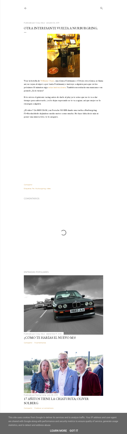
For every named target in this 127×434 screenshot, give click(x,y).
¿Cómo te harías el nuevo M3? (50, 337)
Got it (74, 430)
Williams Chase (47, 81)
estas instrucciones (57, 87)
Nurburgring (40, 188)
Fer (33, 188)
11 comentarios (40, 343)
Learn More (58, 430)
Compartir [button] (28, 185)
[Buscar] (101, 7)
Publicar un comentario (43, 408)
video (49, 188)
